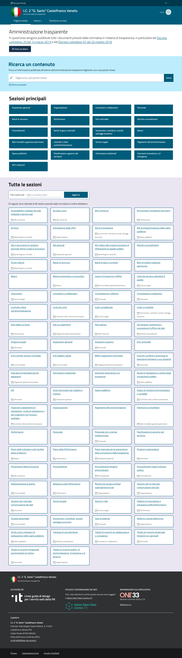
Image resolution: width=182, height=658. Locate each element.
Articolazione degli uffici (64, 228)
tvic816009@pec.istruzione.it (23, 640)
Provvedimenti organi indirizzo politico (151, 468)
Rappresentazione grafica (23, 484)
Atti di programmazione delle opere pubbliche (154, 229)
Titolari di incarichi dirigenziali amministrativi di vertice (25, 551)
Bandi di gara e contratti (64, 130)
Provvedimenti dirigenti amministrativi (106, 468)
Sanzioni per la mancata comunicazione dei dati (148, 485)
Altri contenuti (18, 164)
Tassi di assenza (102, 518)
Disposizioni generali (21, 107)
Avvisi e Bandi (17, 262)
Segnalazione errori (30, 653)
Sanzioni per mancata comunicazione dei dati (22, 502)
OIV (12, 390)
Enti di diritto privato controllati (26, 355)
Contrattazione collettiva (106, 293)
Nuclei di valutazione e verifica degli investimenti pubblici (154, 374)
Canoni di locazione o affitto (108, 276)
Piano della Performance (65, 449)
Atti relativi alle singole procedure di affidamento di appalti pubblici (112, 247)
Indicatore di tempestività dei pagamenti (25, 374)
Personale (141, 107)
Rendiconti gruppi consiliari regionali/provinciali (108, 485)
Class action (16, 293)
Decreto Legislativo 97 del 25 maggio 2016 (85, 42)
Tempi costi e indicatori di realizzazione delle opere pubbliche (27, 534)
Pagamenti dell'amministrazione (151, 142)
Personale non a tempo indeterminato (106, 433)
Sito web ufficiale (18, 3)
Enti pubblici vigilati (62, 355)
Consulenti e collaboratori (107, 107)
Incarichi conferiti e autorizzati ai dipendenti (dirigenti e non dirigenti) (154, 357)
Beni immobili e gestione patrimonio (28, 142)
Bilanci (140, 130)
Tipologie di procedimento (65, 532)
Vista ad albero (20, 49)
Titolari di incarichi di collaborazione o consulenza (112, 534)
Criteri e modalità (145, 307)
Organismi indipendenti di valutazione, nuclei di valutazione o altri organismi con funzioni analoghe (28, 413)
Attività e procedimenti (147, 119)
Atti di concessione (104, 228)
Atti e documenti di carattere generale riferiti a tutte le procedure (28, 247)
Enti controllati (102, 119)
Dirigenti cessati (18, 342)
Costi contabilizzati (104, 307)
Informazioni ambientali (106, 153)
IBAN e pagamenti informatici (109, 355)
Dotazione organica (104, 342)
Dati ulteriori (101, 324)
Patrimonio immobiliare (148, 407)
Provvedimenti (18, 130)
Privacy (14, 653)
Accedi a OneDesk (51, 653)
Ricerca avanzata (17, 84)
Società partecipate (20, 518)
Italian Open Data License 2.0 (79, 597)
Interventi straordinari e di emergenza (149, 155)
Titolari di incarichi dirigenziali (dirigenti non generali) (151, 534)
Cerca (168, 78)
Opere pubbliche (19, 153)
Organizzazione (60, 107)
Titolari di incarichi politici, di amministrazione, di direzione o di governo (69, 553)
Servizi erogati (102, 142)
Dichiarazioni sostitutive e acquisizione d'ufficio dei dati (151, 326)
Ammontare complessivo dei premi (153, 210)
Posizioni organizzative (148, 449)
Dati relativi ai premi (20, 324)
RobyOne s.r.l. (125, 604)
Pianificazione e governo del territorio (66, 155)
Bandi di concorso (20, 119)
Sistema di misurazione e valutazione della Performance (151, 502)
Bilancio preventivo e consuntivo (68, 276)
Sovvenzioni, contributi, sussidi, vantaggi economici (110, 132)
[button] (167, 3)
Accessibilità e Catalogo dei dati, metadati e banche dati (26, 212)
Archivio (15, 228)
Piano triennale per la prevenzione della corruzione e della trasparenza (112, 451)
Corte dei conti (60, 307)
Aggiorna (76, 194)
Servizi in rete (101, 501)
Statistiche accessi (58, 20)
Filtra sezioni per (17, 194)
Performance (59, 119)
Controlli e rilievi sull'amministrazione (63, 143)
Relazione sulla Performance (66, 484)
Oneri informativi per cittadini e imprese (68, 392)
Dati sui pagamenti (62, 324)
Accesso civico (60, 210)
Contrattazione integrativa (149, 293)
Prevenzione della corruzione (25, 466)
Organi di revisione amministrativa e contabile (153, 392)
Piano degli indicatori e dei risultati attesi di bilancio (27, 451)
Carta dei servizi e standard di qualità (151, 278)
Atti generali (58, 245)
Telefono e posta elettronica (150, 518)
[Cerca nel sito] (168, 12)
